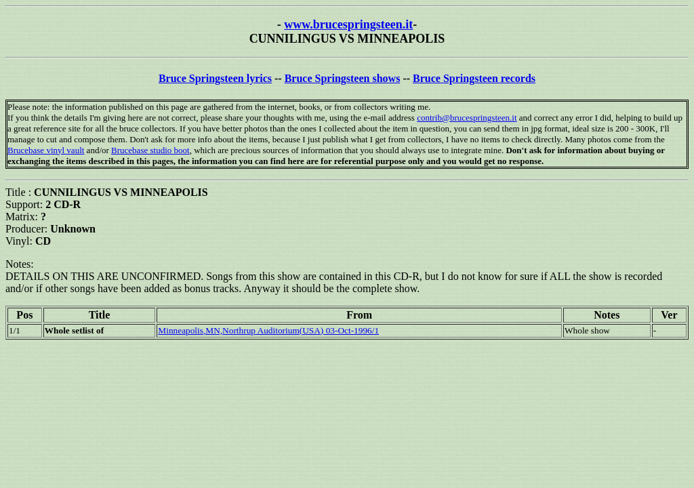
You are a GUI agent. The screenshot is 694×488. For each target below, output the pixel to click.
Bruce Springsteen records (474, 78)
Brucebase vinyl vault (45, 150)
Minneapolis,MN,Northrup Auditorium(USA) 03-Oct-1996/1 (268, 330)
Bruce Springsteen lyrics (215, 78)
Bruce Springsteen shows (343, 78)
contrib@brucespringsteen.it (466, 118)
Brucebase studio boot (150, 150)
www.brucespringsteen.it (348, 24)
